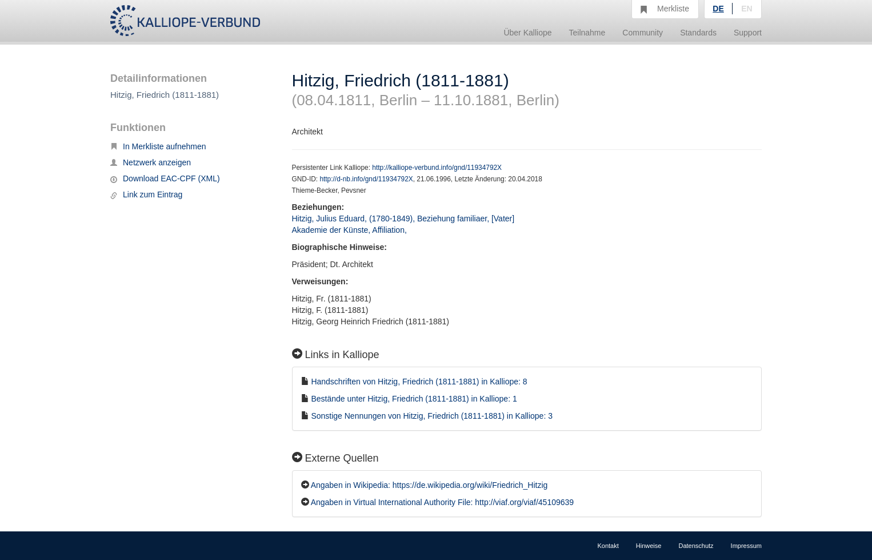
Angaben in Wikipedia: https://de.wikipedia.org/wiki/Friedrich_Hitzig (429, 485)
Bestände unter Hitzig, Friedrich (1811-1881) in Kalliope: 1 (414, 398)
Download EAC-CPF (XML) (165, 178)
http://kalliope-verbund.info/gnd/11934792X (437, 168)
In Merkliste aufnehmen (158, 146)
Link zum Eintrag (146, 194)
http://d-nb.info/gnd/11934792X (366, 179)
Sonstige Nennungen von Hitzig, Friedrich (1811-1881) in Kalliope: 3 (432, 415)
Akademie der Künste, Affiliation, (350, 230)
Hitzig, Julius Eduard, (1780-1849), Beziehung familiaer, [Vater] (403, 218)
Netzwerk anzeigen (150, 162)
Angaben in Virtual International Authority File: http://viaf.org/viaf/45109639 (442, 502)
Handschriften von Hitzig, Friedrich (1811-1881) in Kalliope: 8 (419, 381)
